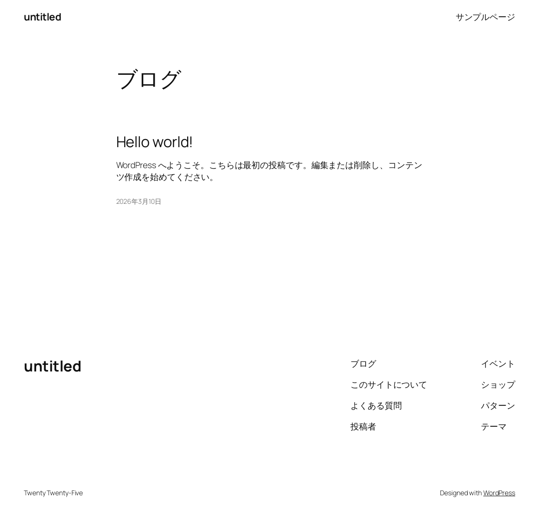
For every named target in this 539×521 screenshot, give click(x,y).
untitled (42, 16)
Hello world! (155, 141)
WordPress (499, 492)
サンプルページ (485, 16)
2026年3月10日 (138, 201)
